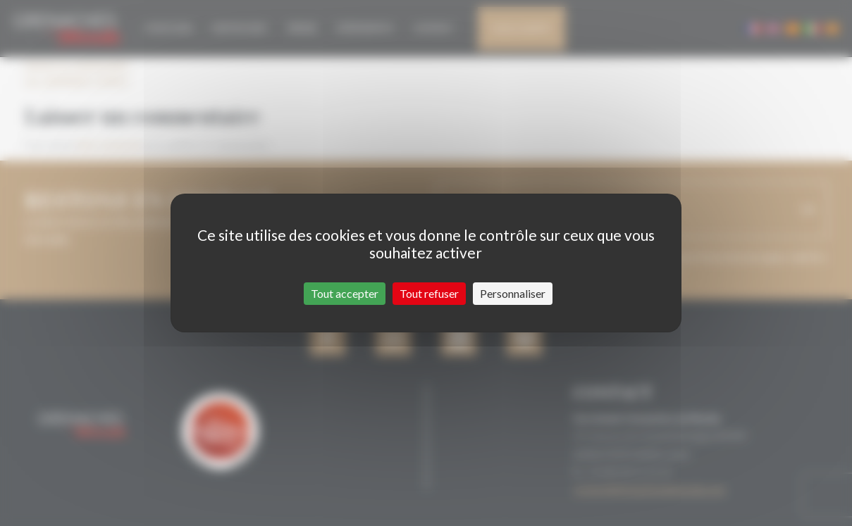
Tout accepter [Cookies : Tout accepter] (344, 293)
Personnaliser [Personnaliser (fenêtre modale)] (512, 293)
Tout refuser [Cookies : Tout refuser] (429, 293)
